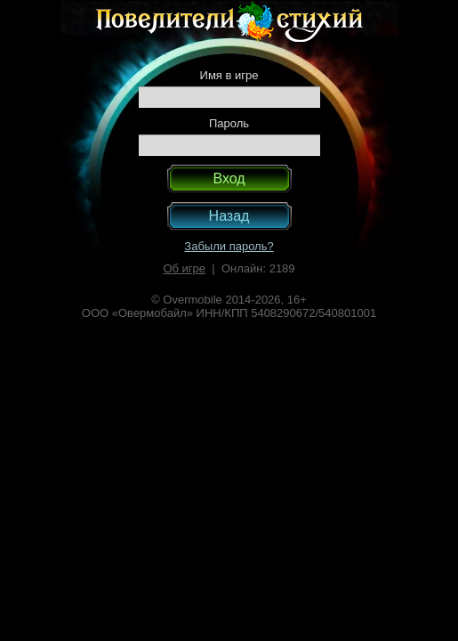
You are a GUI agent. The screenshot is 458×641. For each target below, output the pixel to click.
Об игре (184, 268)
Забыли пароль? (228, 246)
